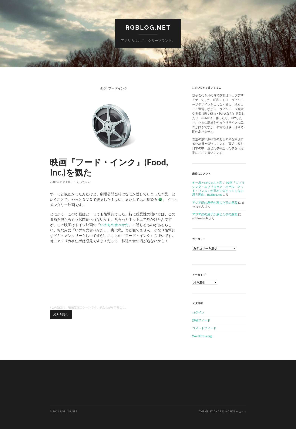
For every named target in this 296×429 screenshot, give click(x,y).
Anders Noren (224, 411)
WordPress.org (202, 336)
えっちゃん (83, 181)
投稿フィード (201, 320)
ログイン (198, 312)
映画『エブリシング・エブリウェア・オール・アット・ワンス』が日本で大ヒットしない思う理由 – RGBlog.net (218, 188)
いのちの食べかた (114, 225)
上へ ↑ (242, 411)
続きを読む (60, 314)
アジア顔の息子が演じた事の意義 (214, 202)
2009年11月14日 (61, 181)
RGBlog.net (148, 27)
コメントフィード (204, 328)
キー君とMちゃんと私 (207, 182)
